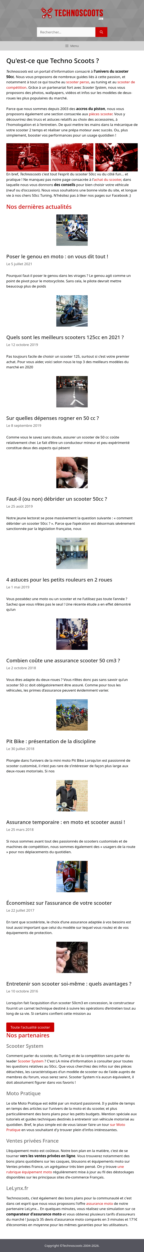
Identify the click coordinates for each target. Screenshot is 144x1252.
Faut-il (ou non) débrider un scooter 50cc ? (56, 498)
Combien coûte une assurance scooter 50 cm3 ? (63, 660)
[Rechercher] (101, 32)
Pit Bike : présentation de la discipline (51, 741)
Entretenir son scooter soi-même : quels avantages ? (68, 983)
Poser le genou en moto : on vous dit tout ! (57, 256)
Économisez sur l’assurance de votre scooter (59, 902)
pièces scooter (100, 114)
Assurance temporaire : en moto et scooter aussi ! (65, 822)
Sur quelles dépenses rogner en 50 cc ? (52, 417)
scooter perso (77, 82)
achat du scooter (107, 179)
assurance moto (99, 1203)
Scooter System (31, 1061)
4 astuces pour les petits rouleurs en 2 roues (59, 579)
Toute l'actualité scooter (30, 1027)
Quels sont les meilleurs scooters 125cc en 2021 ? (65, 337)
